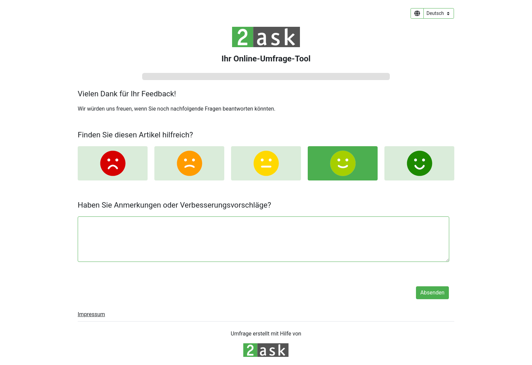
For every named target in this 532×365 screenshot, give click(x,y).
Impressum (91, 314)
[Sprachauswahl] (438, 13)
